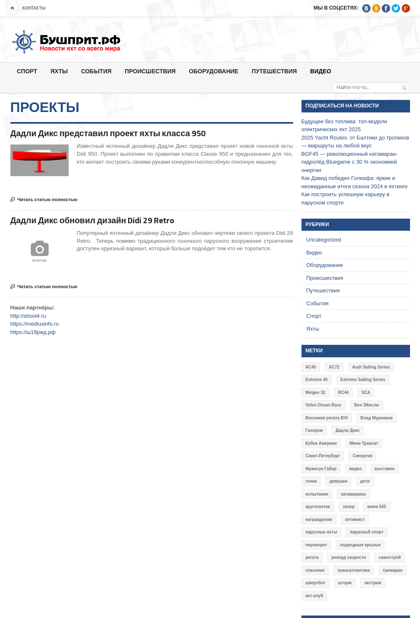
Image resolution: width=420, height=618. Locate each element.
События (96, 71)
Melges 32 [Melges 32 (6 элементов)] (316, 392)
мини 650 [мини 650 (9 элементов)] (376, 506)
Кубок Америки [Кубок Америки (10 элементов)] (321, 443)
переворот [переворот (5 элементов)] (316, 545)
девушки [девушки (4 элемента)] (338, 481)
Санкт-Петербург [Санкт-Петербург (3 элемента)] (323, 456)
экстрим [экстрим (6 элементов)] (372, 583)
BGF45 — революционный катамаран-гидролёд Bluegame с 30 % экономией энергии (349, 162)
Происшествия (150, 71)
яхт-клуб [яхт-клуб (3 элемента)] (315, 595)
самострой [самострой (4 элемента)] (389, 557)
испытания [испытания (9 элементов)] (317, 494)
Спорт (27, 71)
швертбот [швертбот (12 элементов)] (316, 583)
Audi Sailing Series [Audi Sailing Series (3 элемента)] (371, 367)
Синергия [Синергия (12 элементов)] (362, 456)
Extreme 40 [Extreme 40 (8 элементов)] (317, 379)
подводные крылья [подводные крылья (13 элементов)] (360, 545)
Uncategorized (323, 240)
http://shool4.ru (28, 316)
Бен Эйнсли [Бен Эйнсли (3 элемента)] (366, 405)
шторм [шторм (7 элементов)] (345, 583)
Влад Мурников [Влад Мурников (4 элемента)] (377, 418)
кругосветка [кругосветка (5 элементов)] (318, 506)
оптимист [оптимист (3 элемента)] (355, 519)
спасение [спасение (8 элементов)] (315, 570)
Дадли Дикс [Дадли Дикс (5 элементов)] (348, 430)
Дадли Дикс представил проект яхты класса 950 (107, 133)
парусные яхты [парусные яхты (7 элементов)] (321, 532)
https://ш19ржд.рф (33, 332)
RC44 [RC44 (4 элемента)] (343, 392)
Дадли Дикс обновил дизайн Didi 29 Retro (92, 220)
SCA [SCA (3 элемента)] (365, 392)
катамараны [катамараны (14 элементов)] (353, 494)
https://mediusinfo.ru (34, 324)
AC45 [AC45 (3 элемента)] (311, 367)
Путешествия (274, 71)
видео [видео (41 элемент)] (355, 468)
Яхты (59, 71)
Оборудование (213, 71)
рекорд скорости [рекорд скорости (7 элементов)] (348, 557)
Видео (320, 71)
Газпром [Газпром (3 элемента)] (314, 430)
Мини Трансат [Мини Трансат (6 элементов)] (363, 443)
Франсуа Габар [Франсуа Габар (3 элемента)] (321, 468)
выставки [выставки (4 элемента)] (385, 468)
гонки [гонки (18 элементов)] (311, 481)
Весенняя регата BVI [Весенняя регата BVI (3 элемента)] (327, 418)
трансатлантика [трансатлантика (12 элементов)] (353, 570)
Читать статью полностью (43, 200)
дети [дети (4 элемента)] (365, 481)
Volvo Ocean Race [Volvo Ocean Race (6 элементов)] (324, 405)
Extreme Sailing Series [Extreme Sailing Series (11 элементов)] (363, 379)
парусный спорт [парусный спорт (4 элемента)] (366, 532)
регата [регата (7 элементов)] (312, 557)
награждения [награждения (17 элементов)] (319, 519)
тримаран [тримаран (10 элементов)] (393, 570)
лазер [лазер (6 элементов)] (349, 506)
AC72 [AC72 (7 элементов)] (334, 367)
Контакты (34, 8)
